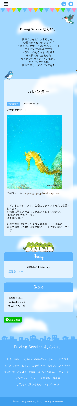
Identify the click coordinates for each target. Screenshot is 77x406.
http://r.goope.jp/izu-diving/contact (43, 193)
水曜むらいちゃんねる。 (43, 372)
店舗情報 (45, 378)
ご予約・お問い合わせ (29, 384)
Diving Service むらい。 (38, 29)
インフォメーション (26, 378)
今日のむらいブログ (15, 372)
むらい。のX (12, 365)
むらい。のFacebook (59, 365)
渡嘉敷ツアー (16, 271)
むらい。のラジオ (59, 359)
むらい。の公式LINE (33, 365)
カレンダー (65, 372)
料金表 (56, 378)
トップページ (51, 384)
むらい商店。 (14, 359)
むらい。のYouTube (35, 359)
